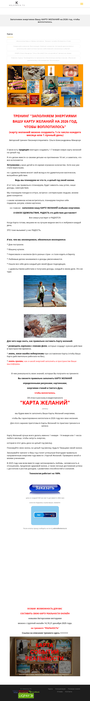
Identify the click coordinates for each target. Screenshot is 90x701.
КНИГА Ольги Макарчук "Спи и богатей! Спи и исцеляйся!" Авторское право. (43, 53)
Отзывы (60, 691)
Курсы (50, 688)
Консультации (60, 688)
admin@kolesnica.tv (60, 528)
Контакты (68, 691)
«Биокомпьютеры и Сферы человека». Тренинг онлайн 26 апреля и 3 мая (43, 41)
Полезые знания (74, 688)
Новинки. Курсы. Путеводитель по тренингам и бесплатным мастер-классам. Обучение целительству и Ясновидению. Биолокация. (43, 59)
